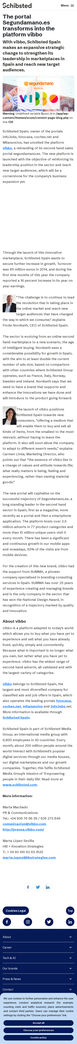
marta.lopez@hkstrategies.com (29, 857)
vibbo (7, 148)
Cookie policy (38, 1037)
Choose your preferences (38, 1030)
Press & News (12, 979)
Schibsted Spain (16, 717)
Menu (67, 5)
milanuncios (33, 706)
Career (7, 947)
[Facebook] (28, 887)
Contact (8, 989)
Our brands (10, 968)
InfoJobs (58, 706)
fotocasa (63, 701)
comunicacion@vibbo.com (24, 824)
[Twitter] (38, 887)
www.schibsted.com (20, 785)
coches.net (12, 706)
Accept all (38, 1022)
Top (70, 910)
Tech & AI (9, 958)
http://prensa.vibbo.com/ (23, 829)
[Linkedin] (47, 887)
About (7, 937)
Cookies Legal (16, 910)
